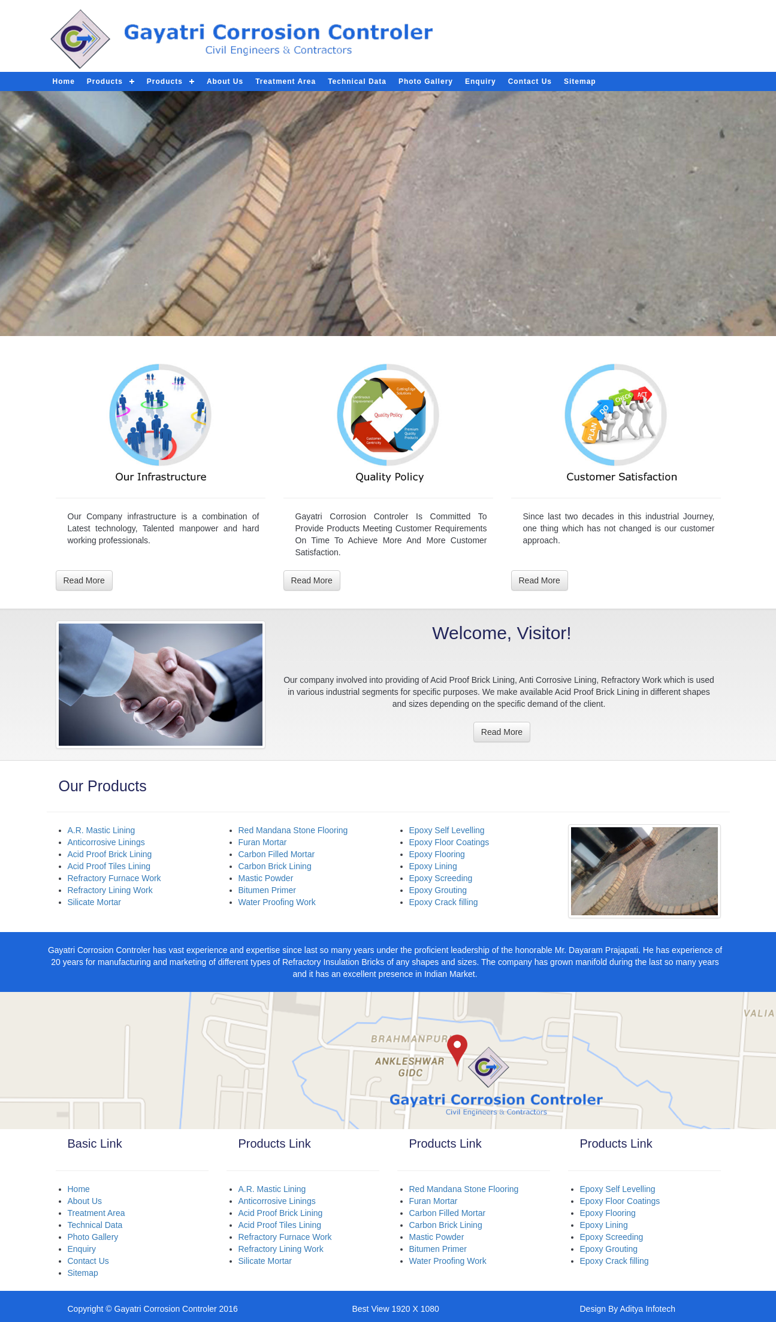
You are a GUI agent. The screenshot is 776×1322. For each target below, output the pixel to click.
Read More (84, 580)
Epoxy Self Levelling (447, 830)
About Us (225, 81)
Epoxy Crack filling (443, 902)
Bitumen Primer (267, 890)
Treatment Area (285, 81)
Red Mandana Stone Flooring (293, 830)
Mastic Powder (266, 878)
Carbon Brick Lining (275, 866)
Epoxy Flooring (437, 854)
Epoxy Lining (433, 866)
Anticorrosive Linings (106, 842)
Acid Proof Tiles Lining (109, 866)
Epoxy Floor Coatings (449, 842)
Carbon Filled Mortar (276, 854)
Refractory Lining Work (110, 890)
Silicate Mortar (94, 902)
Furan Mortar (262, 842)
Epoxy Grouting (438, 890)
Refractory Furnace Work (114, 878)
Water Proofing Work (277, 902)
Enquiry (480, 81)
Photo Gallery (425, 81)
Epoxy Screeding (441, 878)
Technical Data (357, 81)
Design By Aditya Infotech (628, 1309)
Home (79, 1189)
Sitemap (580, 81)
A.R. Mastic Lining (101, 830)
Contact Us (530, 81)
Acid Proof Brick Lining (110, 854)
